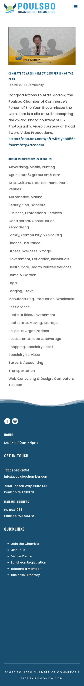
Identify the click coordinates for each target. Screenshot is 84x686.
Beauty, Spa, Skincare (27, 205)
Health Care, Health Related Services (40, 267)
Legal (12, 282)
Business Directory (25, 575)
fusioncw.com (49, 678)
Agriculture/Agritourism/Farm (34, 174)
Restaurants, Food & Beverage (34, 338)
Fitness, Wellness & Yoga (29, 251)
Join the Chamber (25, 544)
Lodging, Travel (21, 290)
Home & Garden (22, 275)
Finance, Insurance (24, 243)
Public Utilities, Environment (31, 314)
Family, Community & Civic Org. (35, 235)
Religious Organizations (28, 330)
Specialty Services (24, 354)
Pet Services (19, 306)
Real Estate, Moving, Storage (33, 322)
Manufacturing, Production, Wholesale (41, 298)
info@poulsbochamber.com (26, 476)
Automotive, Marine (25, 197)
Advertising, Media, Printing (31, 166)
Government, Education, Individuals (38, 259)
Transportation (21, 370)
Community (35, 85)
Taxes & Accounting (25, 362)
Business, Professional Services (35, 212)
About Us (18, 550)
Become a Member (26, 569)
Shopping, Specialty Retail (30, 346)
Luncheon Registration (28, 562)
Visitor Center (22, 556)
